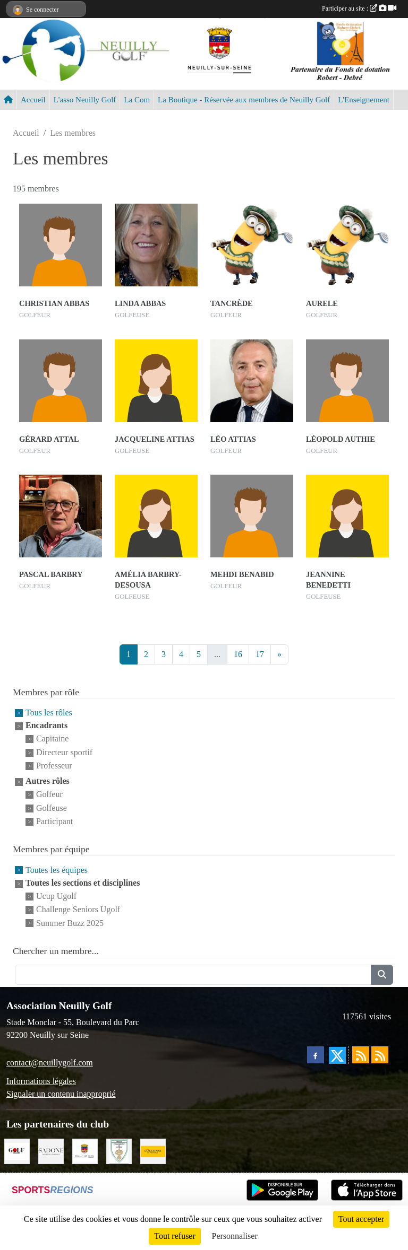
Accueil (33, 99)
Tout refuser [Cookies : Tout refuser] (175, 1235)
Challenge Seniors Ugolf (78, 909)
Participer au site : (359, 8)
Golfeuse (51, 807)
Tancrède (231, 303)
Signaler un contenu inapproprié (61, 1093)
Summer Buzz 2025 (70, 923)
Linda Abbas (140, 303)
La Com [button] (137, 99)
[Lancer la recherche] (382, 975)
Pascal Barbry (51, 574)
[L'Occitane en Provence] (153, 1150)
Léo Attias (233, 439)
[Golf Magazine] (17, 1150)
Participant (54, 821)
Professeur (54, 765)
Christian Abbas (54, 303)
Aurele (322, 303)
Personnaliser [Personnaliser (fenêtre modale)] (235, 1235)
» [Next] (279, 654)
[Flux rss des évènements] (379, 1054)
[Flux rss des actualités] (360, 1054)
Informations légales (41, 1081)
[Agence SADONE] (51, 1150)
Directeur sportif (64, 752)
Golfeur (49, 794)
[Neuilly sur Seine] (85, 1150)
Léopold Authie (340, 439)
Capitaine (52, 739)
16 (238, 654)
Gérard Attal (49, 439)
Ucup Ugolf (56, 896)
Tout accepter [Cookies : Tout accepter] (361, 1218)
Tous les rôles (49, 712)
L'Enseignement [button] (363, 99)
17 (260, 654)
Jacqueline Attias (154, 439)
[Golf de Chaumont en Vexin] (119, 1150)
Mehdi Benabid (242, 574)
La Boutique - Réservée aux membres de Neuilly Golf (244, 99)
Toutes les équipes (57, 870)
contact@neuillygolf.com (49, 1062)
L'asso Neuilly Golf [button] (85, 99)
